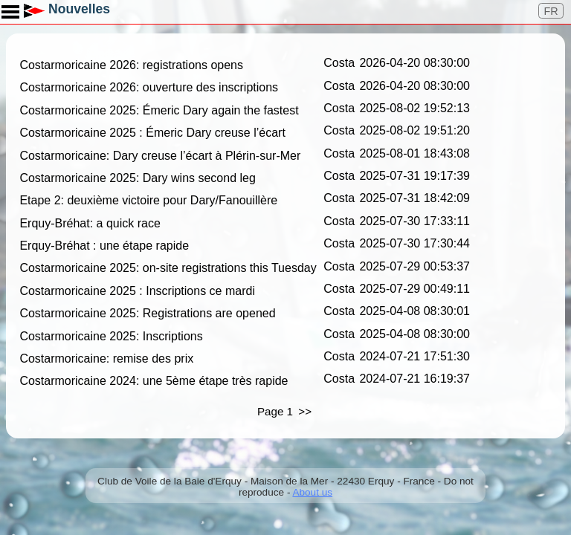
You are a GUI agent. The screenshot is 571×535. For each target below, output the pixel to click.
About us (312, 492)
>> (305, 411)
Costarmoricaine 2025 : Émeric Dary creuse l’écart (152, 132)
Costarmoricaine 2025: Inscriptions (110, 336)
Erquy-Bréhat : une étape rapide (104, 245)
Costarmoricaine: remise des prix (106, 358)
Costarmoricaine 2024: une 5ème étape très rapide (153, 380)
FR (551, 11)
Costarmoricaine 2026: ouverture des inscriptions (148, 88)
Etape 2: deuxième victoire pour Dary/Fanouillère (148, 200)
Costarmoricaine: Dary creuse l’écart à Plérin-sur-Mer (159, 155)
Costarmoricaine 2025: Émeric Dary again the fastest (158, 110)
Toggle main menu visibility (11, 6)
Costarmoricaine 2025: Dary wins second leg (137, 178)
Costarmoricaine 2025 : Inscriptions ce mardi (137, 291)
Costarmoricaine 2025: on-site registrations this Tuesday (167, 268)
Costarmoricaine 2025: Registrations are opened (147, 313)
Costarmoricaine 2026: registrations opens (131, 65)
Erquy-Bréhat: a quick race (89, 223)
